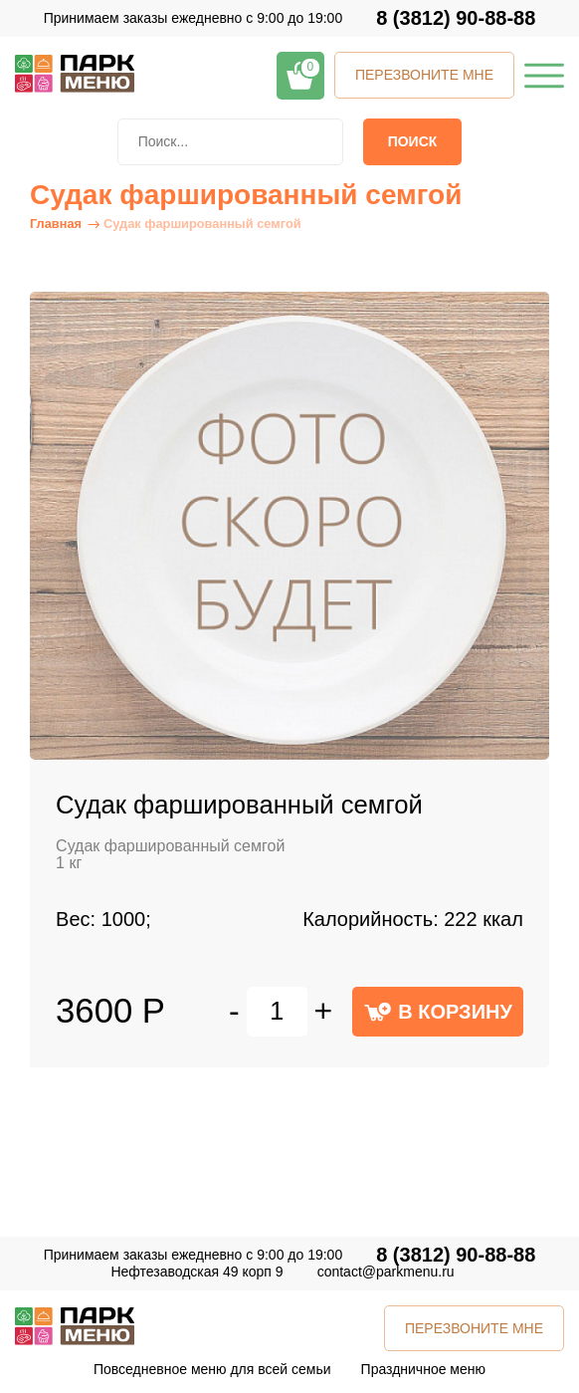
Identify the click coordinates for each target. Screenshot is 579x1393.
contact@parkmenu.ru (386, 1271)
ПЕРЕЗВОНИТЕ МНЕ (424, 75)
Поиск (413, 141)
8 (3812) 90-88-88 (455, 18)
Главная (56, 223)
